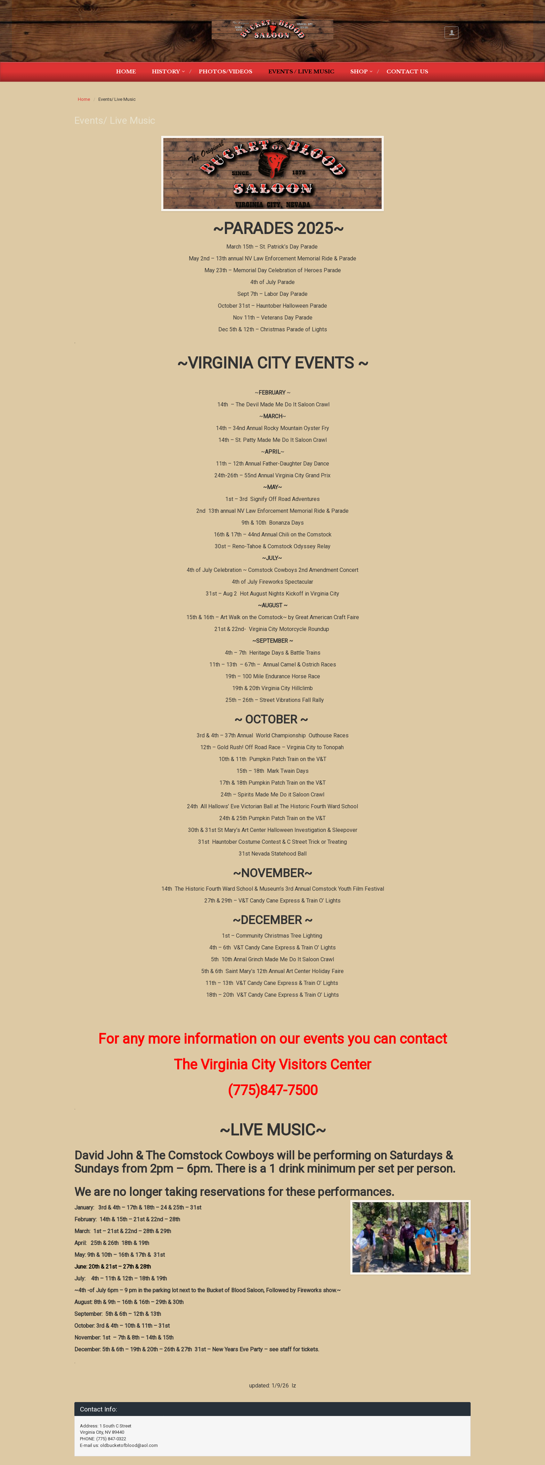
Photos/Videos (225, 71)
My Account (451, 32)
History (166, 71)
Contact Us (407, 71)
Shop (359, 71)
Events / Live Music (301, 71)
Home (126, 71)
